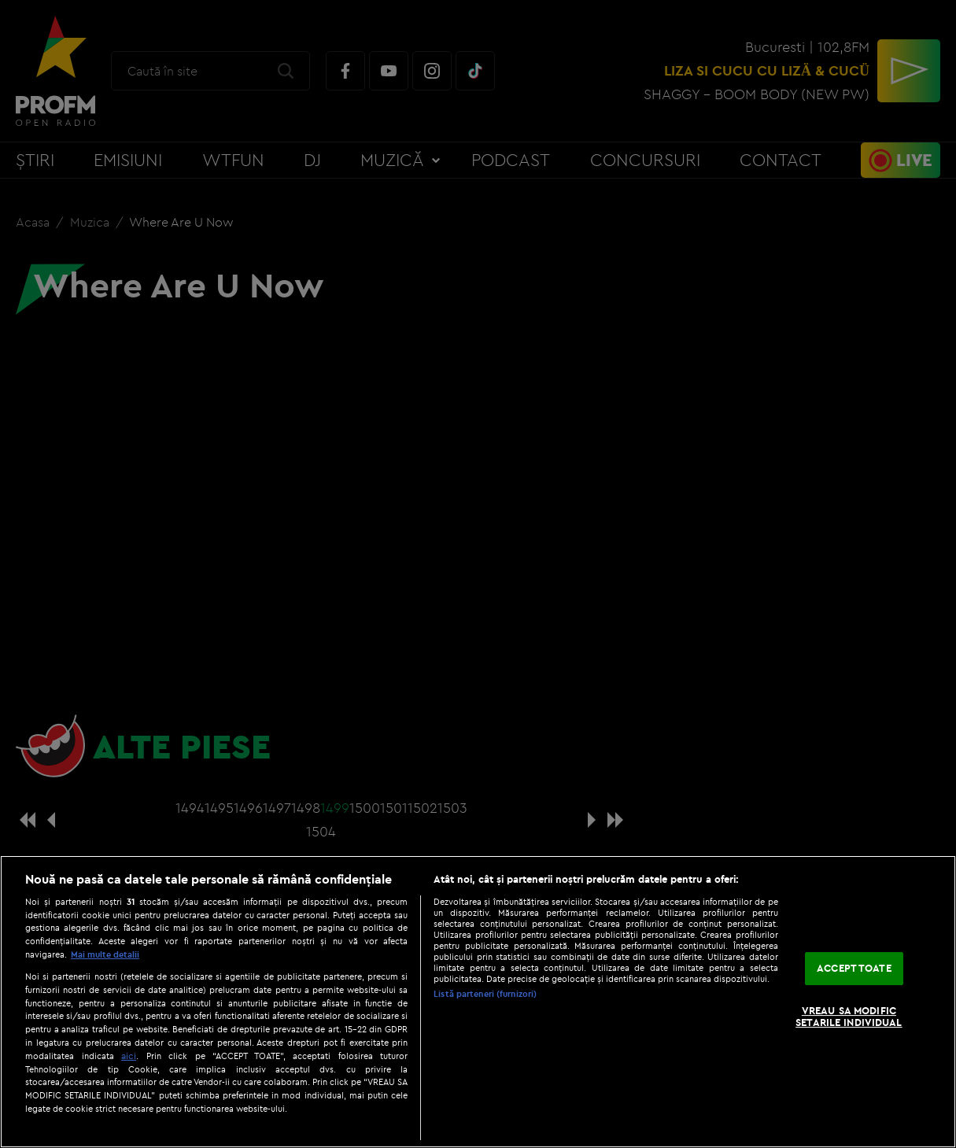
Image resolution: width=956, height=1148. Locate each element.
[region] (478, 1001)
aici (128, 1055)
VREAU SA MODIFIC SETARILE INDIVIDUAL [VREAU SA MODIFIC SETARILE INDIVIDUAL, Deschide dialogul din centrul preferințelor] (848, 1016)
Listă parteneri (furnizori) (485, 993)
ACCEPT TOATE (854, 968)
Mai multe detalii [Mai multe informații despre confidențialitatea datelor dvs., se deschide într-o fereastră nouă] (105, 954)
